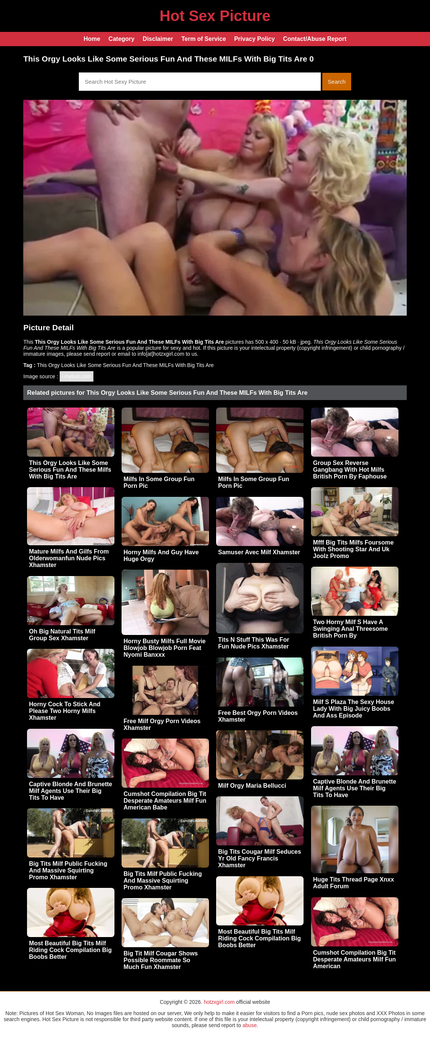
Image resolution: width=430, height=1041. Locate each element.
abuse (249, 1025)
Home (92, 39)
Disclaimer (158, 39)
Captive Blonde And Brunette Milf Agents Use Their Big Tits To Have (354, 788)
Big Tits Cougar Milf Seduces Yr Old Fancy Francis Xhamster (259, 858)
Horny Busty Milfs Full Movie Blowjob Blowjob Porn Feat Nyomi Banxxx (164, 648)
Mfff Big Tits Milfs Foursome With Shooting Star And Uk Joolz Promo (353, 549)
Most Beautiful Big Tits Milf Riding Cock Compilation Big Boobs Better (259, 938)
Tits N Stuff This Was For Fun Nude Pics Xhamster (253, 643)
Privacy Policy (254, 39)
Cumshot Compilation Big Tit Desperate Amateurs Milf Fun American (354, 959)
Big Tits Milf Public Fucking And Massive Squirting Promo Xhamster (68, 870)
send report (97, 354)
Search (337, 81)
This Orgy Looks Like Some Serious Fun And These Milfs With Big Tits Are (70, 470)
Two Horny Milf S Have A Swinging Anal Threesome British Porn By (350, 629)
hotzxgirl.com (219, 1002)
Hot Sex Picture (215, 16)
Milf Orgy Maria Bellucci (252, 785)
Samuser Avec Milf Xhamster (259, 552)
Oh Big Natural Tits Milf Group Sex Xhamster (62, 634)
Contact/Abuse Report (314, 39)
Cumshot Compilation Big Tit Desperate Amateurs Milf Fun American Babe (164, 801)
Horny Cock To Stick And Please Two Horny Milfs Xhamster (64, 711)
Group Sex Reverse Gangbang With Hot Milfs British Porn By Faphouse (349, 470)
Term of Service (203, 39)
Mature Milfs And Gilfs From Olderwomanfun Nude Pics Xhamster (69, 558)
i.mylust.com (76, 376)
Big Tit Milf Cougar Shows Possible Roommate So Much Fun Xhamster (160, 960)
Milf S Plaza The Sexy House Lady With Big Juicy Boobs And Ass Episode (353, 709)
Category (121, 39)
